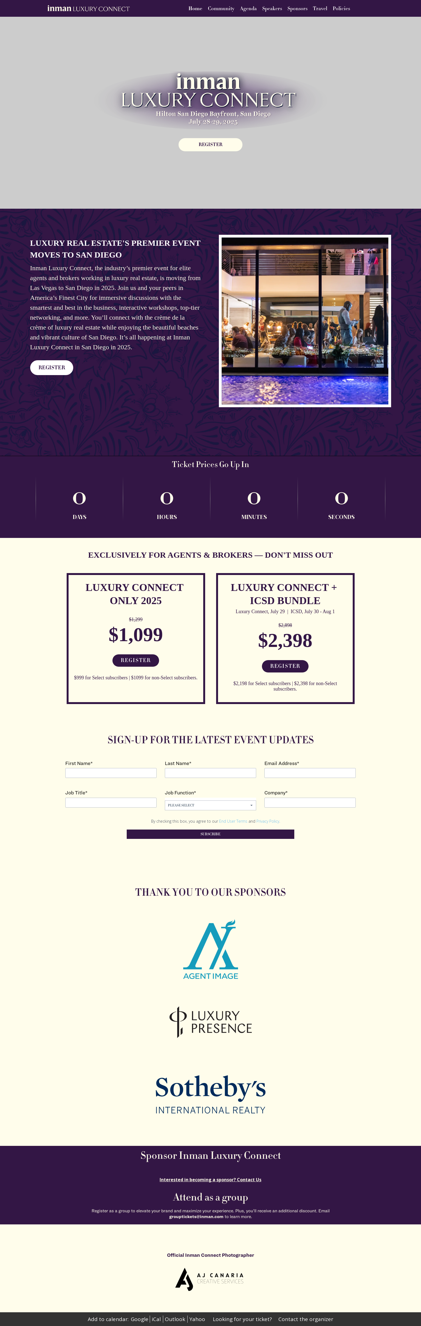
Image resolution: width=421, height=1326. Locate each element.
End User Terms (233, 821)
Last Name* (178, 763)
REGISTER (51, 367)
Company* (276, 792)
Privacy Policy (267, 821)
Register (136, 660)
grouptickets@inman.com (196, 1216)
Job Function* (180, 792)
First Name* (79, 763)
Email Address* (281, 763)
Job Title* (76, 792)
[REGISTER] (210, 144)
